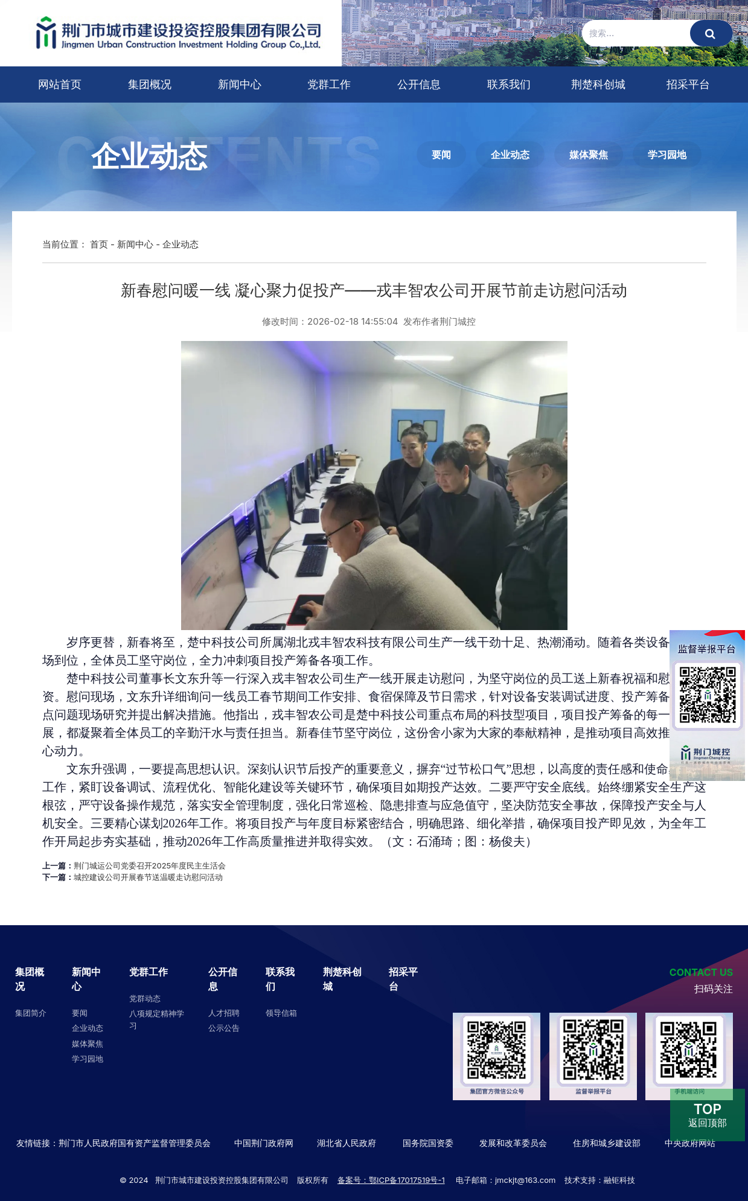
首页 (99, 244)
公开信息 (419, 84)
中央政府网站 (690, 1143)
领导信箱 (281, 1013)
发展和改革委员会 (513, 1143)
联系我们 (509, 84)
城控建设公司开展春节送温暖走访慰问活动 (148, 877)
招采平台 (688, 84)
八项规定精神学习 (156, 1019)
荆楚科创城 (598, 84)
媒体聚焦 (588, 154)
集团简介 (30, 1013)
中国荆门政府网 (263, 1143)
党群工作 (329, 84)
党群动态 (145, 998)
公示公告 (224, 1028)
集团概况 (149, 84)
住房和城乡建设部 (606, 1143)
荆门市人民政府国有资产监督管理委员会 (135, 1143)
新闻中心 (239, 84)
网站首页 (60, 84)
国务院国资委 (428, 1143)
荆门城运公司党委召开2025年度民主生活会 (150, 865)
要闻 (441, 154)
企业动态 (510, 154)
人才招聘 (224, 1013)
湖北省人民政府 (346, 1143)
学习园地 (667, 154)
